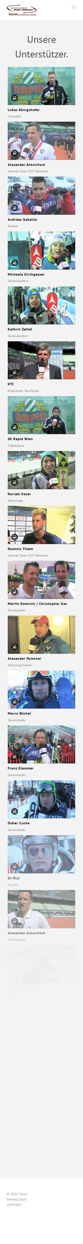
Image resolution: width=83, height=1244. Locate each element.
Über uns (66, 1190)
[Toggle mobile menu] (74, 6)
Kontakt (71, 1201)
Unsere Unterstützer (58, 1196)
